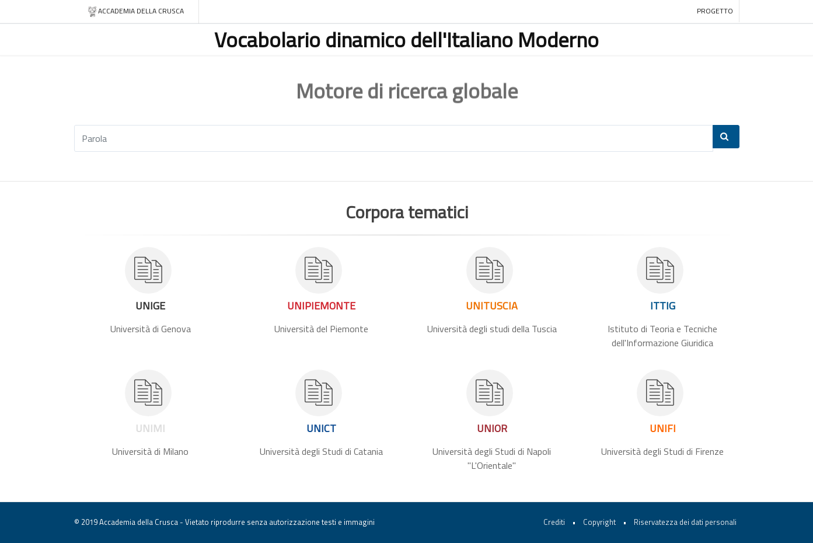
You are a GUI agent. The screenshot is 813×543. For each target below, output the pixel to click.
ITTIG (662, 306)
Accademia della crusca (135, 11)
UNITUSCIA (492, 306)
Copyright (599, 522)
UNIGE (150, 306)
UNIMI (150, 428)
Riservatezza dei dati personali (685, 522)
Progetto (715, 10)
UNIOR (492, 428)
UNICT (321, 428)
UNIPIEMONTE (321, 306)
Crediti (554, 522)
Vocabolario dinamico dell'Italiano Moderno (406, 39)
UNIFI (663, 428)
